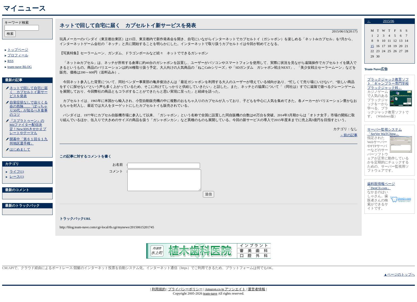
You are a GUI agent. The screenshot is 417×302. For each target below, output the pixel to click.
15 (372, 46)
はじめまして (20, 149)
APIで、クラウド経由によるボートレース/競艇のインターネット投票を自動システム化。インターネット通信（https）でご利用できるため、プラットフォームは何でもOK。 (141, 272)
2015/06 (388, 21)
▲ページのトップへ (399, 278)
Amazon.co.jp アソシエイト (225, 293)
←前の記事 (348, 135)
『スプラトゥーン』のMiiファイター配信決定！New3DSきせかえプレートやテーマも (28, 127)
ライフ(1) (17, 171)
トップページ (17, 50)
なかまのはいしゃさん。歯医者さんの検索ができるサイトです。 (377, 200)
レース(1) (17, 177)
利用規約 (159, 293)
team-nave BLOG (19, 67)
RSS (10, 61)
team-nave (210, 297)
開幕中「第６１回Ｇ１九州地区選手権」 (29, 141)
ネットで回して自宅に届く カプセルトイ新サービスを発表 (29, 92)
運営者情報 (256, 293)
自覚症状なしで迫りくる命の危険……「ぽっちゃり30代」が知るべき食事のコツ (29, 109)
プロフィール (17, 55)
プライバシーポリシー (185, 293)
